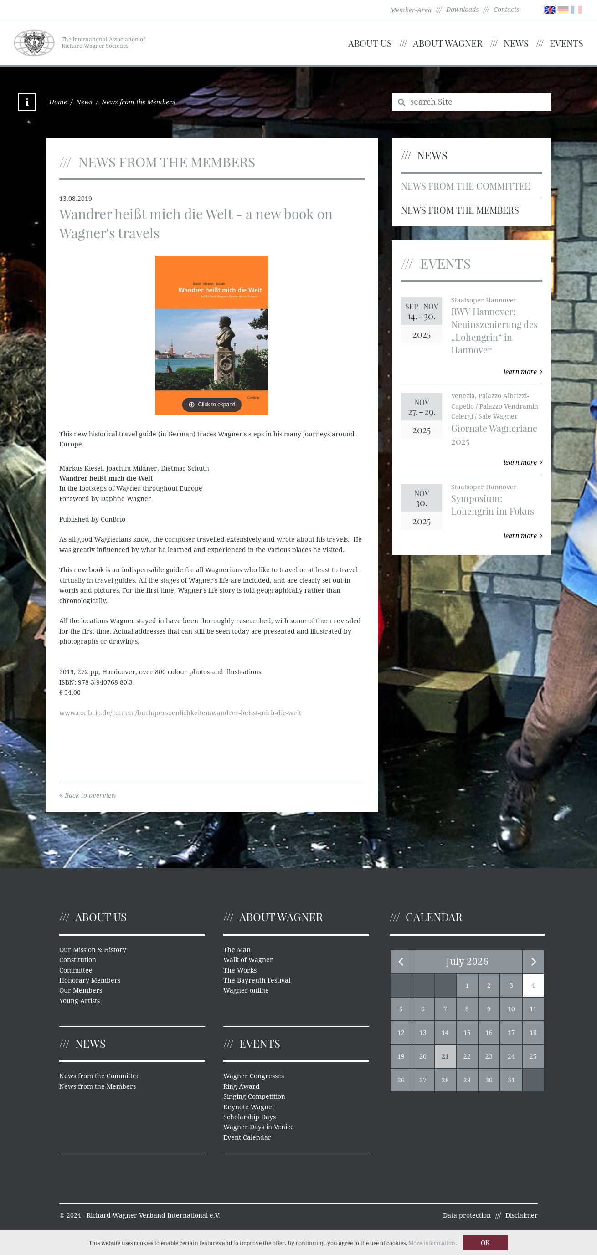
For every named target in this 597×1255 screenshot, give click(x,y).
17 (511, 1032)
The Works (240, 970)
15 (467, 1032)
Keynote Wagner (249, 1107)
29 (467, 1080)
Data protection (467, 1215)
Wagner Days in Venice (258, 1127)
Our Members (80, 990)
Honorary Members (89, 980)
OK (485, 1242)
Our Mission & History (92, 949)
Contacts (507, 9)
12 (401, 1032)
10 (511, 1009)
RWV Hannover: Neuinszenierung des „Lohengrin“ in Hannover (494, 330)
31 (511, 1080)
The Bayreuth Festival (256, 980)
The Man (237, 949)
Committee (76, 970)
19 (401, 1056)
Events (566, 43)
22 (467, 1056)
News (516, 43)
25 (533, 1056)
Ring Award (241, 1086)
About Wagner (448, 43)
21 (445, 1056)
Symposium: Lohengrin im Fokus (492, 504)
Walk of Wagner (248, 959)
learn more (523, 371)
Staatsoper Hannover (484, 300)
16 (489, 1032)
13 (423, 1032)
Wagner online (246, 990)
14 (445, 1032)
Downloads (462, 9)
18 (533, 1032)
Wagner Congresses (253, 1076)
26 (401, 1080)
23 (489, 1056)
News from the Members (460, 210)
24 (511, 1056)
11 (533, 1009)
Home (58, 102)
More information (431, 1243)
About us (370, 43)
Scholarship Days (249, 1117)
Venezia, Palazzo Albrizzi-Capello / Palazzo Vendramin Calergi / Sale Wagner (494, 406)
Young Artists (79, 1000)
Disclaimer (521, 1215)
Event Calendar (247, 1137)
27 (423, 1080)
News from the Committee (465, 185)
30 (489, 1080)
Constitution (77, 959)
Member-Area (411, 10)
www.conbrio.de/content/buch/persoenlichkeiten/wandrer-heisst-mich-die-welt (180, 713)
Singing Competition (254, 1096)
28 (445, 1080)
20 (423, 1056)
